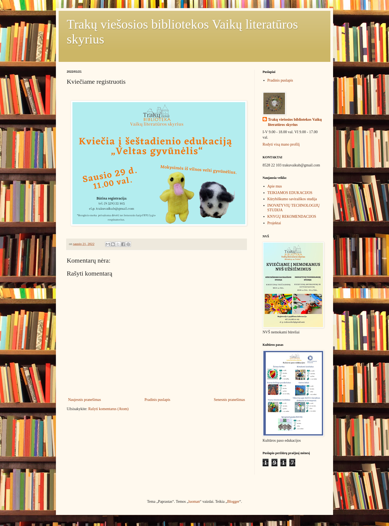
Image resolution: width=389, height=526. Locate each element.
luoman (194, 502)
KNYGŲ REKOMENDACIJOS (291, 217)
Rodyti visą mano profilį (281, 144)
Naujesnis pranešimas (84, 400)
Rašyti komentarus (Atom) (108, 409)
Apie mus (274, 186)
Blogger (233, 502)
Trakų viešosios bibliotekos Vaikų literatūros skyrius (295, 122)
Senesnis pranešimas (229, 400)
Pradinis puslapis (157, 400)
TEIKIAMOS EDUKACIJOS (290, 193)
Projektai (274, 223)
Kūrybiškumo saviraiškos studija (292, 199)
